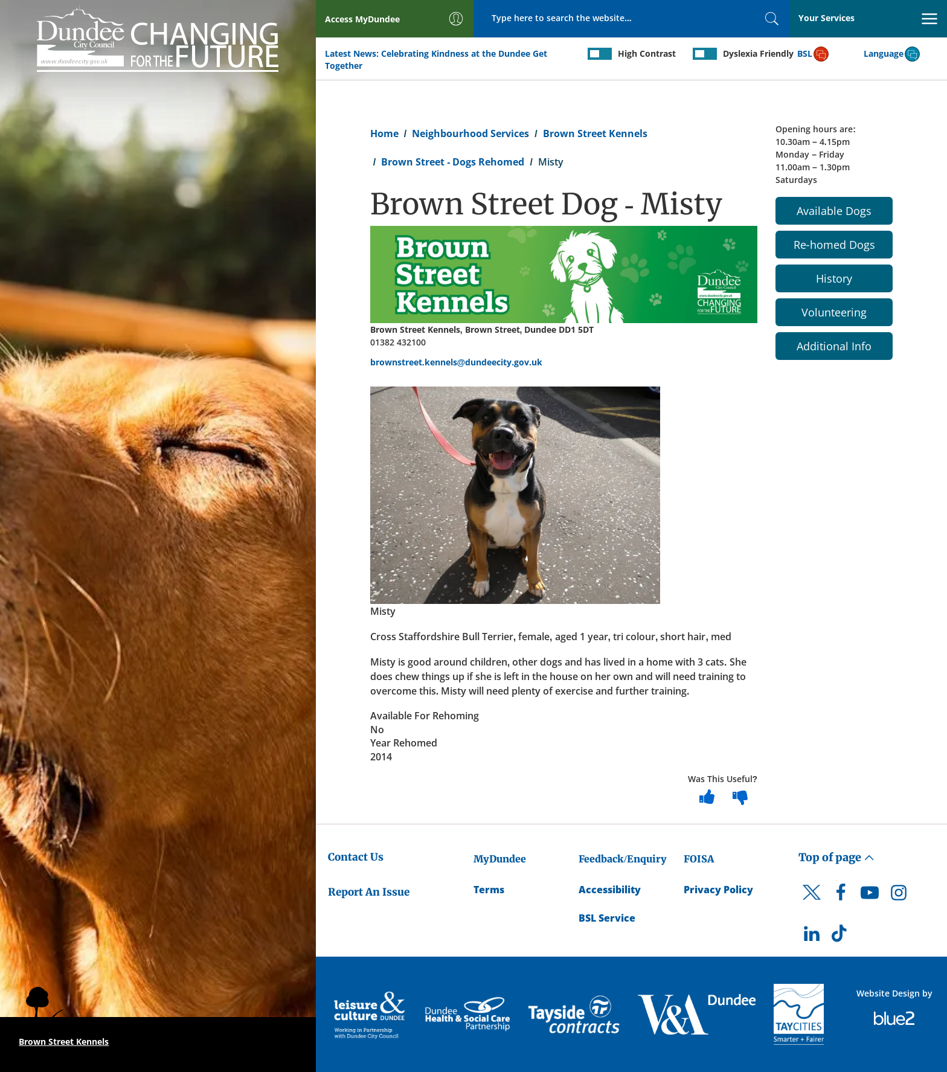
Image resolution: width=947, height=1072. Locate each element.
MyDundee (500, 859)
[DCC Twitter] (811, 903)
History (834, 278)
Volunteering (834, 312)
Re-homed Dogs (834, 244)
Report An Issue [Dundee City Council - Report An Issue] (368, 892)
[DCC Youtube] (869, 896)
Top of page (836, 857)
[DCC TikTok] (840, 937)
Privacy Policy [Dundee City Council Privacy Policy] (718, 889)
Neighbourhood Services (470, 133)
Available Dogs (834, 211)
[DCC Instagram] (898, 896)
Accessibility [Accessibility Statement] (610, 889)
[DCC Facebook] (840, 896)
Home (384, 133)
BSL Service (607, 918)
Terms (489, 889)
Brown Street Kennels (595, 133)
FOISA (699, 859)
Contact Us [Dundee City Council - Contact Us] (356, 857)
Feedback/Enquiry (622, 859)
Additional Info (834, 346)
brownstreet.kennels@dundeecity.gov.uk (456, 362)
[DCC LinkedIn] (811, 937)
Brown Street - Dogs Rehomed (452, 162)
